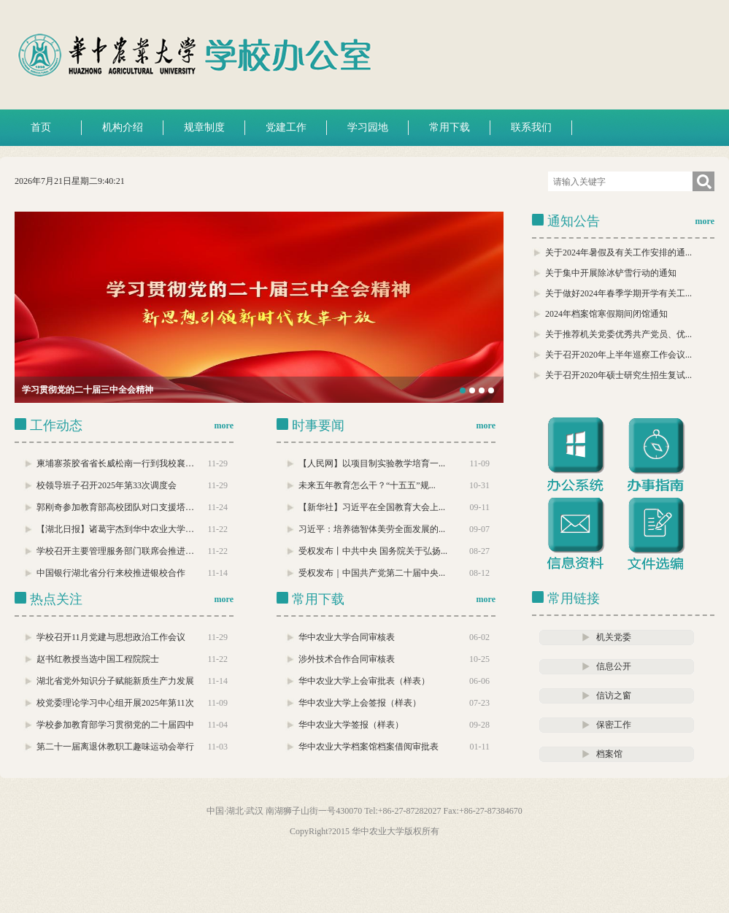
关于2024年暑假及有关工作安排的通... (618, 252)
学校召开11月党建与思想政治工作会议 (110, 637)
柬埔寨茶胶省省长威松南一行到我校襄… (115, 463)
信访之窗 (613, 695)
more (704, 221)
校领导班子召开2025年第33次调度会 (106, 485)
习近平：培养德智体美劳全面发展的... (371, 529)
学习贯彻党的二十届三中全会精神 (87, 390)
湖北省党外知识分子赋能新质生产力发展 (115, 681)
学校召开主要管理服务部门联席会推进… (115, 551)
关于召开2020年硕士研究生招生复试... (618, 375)
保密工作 (613, 725)
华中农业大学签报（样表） (351, 725)
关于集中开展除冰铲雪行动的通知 (610, 273)
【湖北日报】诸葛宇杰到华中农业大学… (115, 529)
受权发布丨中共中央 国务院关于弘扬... (372, 551)
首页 (41, 127)
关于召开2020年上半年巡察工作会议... (618, 355)
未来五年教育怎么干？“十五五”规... (367, 485)
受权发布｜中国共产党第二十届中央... (371, 573)
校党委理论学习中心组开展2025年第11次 (115, 703)
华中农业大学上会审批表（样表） (364, 681)
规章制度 (204, 127)
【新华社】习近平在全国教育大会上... (371, 507)
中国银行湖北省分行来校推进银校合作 (110, 573)
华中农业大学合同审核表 (346, 637)
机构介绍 (122, 127)
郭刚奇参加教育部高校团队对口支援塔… (115, 507)
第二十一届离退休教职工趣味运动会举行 (115, 746)
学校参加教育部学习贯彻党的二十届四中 (115, 725)
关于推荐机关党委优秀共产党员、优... (618, 334)
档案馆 (609, 754)
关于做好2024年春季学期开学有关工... (618, 293)
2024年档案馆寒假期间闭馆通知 (606, 314)
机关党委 (613, 637)
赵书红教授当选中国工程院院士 (97, 659)
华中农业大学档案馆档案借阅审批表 (368, 746)
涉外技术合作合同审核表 (346, 659)
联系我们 (531, 127)
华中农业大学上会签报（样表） (359, 703)
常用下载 (449, 127)
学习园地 (367, 127)
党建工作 (286, 127)
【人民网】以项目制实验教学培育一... (371, 463)
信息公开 (613, 666)
